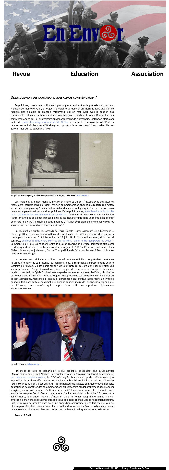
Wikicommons (33, 364)
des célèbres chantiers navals (28, 377)
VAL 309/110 (82, 195)
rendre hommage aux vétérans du (45, 122)
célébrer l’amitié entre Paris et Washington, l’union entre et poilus (66, 240)
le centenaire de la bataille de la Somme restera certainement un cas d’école (62, 213)
